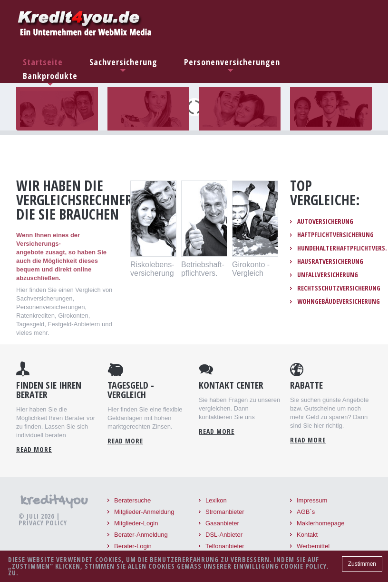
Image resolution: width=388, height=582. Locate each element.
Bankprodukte (50, 75)
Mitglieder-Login (136, 523)
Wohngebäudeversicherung (338, 301)
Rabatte (306, 385)
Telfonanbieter (224, 546)
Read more (34, 449)
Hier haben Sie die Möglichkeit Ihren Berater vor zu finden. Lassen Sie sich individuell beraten (55, 422)
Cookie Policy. (305, 566)
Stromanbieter (224, 512)
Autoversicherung (325, 221)
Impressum (312, 500)
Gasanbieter (222, 523)
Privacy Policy (43, 522)
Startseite (43, 62)
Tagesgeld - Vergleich (130, 390)
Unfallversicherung (327, 275)
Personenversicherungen (232, 62)
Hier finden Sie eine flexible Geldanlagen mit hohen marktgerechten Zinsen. (145, 418)
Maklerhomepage (320, 523)
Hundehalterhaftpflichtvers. (342, 248)
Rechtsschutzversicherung (338, 288)
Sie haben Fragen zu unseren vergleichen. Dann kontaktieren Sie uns (239, 408)
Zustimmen (362, 564)
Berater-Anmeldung (141, 535)
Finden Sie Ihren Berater (48, 390)
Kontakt (307, 535)
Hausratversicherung (330, 261)
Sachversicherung (123, 62)
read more (125, 441)
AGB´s (306, 512)
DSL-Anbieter (223, 535)
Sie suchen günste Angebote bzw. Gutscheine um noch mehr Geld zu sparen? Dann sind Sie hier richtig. (329, 412)
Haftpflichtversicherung (335, 235)
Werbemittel (313, 546)
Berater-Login (133, 546)
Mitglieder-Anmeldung (144, 512)
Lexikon (216, 500)
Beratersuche (132, 500)
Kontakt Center (231, 385)
